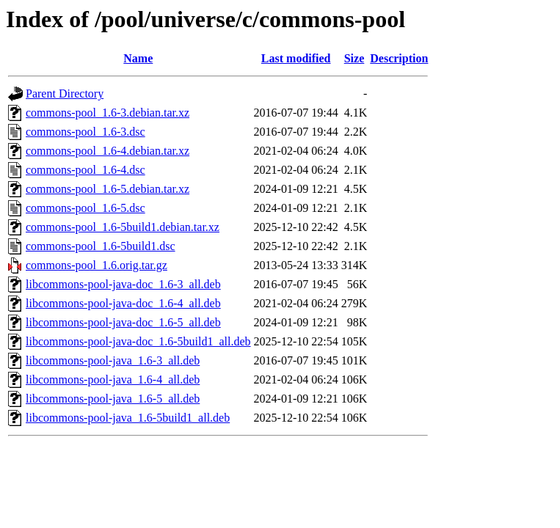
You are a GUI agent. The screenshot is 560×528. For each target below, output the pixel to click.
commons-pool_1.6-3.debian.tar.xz (107, 112)
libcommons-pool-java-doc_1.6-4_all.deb (123, 303)
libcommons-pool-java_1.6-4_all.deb (113, 379)
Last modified (296, 58)
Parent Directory (64, 93)
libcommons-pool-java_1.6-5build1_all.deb (128, 417)
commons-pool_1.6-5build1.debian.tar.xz (122, 227)
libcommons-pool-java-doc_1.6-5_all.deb (123, 322)
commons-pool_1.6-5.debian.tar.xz (107, 189)
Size (354, 58)
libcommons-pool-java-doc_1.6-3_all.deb (123, 284)
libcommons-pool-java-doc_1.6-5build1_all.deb (138, 341)
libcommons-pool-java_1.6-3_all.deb (113, 360)
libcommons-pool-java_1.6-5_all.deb (113, 398)
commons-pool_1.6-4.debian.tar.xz (107, 150)
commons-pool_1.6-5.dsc (85, 208)
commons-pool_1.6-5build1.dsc (100, 246)
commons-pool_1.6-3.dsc (85, 131)
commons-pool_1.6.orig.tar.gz (96, 265)
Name (138, 58)
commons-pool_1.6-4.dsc (85, 170)
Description (399, 58)
